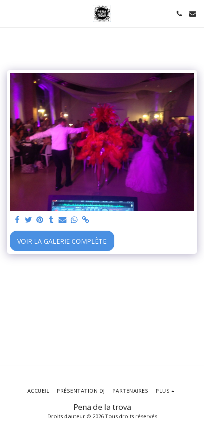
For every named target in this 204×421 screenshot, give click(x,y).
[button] (10, 13)
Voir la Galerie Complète (61, 241)
